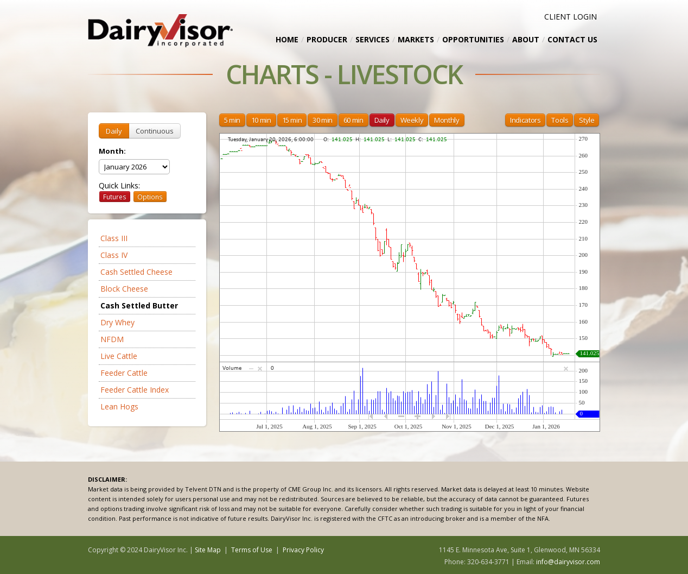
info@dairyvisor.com (568, 561)
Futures (114, 196)
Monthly (446, 120)
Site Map (208, 549)
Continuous (155, 131)
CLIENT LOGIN (570, 16)
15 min (292, 120)
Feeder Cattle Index (134, 389)
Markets (416, 39)
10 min (261, 120)
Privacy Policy (303, 549)
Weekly (412, 120)
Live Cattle (118, 356)
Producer (327, 39)
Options (150, 196)
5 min (232, 120)
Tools (559, 120)
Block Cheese (124, 288)
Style (586, 120)
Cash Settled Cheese (136, 272)
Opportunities (473, 39)
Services (372, 39)
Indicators (525, 120)
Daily (114, 131)
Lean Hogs (119, 406)
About (525, 39)
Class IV (114, 255)
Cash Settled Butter (139, 305)
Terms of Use (251, 549)
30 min (323, 120)
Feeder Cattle (124, 373)
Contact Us (572, 39)
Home (287, 39)
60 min (353, 120)
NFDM (112, 339)
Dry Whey (117, 322)
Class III (114, 238)
